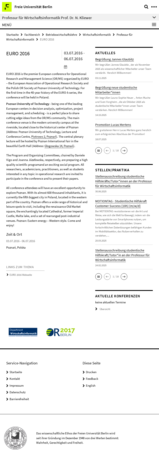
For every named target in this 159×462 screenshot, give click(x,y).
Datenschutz (17, 392)
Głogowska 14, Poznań (59, 146)
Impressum (17, 385)
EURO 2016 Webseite (21, 275)
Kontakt (15, 379)
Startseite (12, 35)
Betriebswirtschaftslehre (61, 35)
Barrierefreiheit (19, 399)
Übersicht (102, 309)
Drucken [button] (91, 372)
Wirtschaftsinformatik (97, 35)
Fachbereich (32, 35)
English (90, 385)
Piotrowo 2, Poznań (43, 136)
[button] (98, 150)
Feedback (92, 379)
